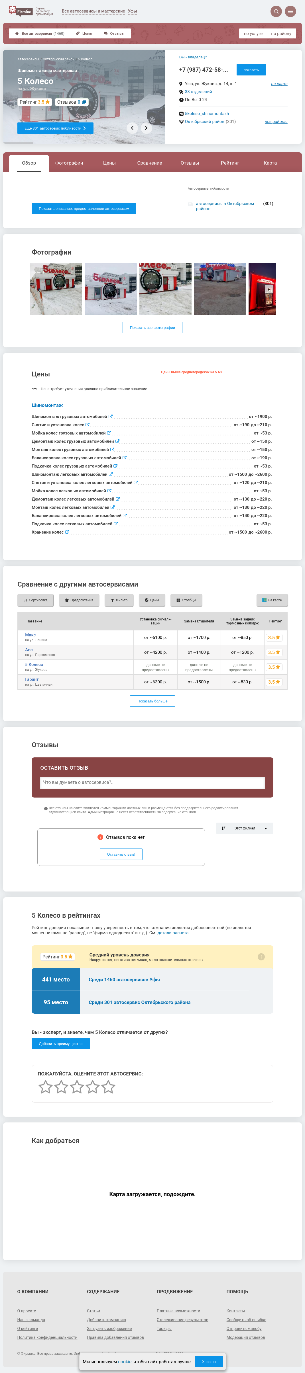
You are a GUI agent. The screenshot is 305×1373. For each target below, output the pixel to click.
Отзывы (114, 33)
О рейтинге (27, 1328)
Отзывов (68, 102)
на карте (279, 83)
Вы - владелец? (193, 57)
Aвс (28, 649)
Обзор (29, 163)
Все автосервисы (39, 33)
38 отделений (198, 91)
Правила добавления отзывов (115, 1337)
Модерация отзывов (246, 1337)
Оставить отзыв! (121, 854)
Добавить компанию (106, 1319)
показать (251, 70)
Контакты (236, 1311)
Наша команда (31, 1319)
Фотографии (69, 163)
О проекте (26, 1311)
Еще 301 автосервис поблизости (55, 128)
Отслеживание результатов (182, 1319)
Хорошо (209, 1362)
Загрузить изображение (109, 1328)
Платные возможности (178, 1311)
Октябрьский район (204, 121)
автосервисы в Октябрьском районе (225, 206)
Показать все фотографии (152, 327)
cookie (124, 1361)
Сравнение (149, 163)
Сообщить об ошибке (246, 1319)
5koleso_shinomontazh (207, 113)
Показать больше (152, 701)
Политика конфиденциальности (47, 1337)
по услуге (253, 33)
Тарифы (164, 1328)
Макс (30, 635)
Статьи (93, 1311)
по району (281, 33)
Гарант (32, 679)
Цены (84, 33)
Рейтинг (230, 163)
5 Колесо (34, 664)
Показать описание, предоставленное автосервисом (84, 208)
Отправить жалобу (244, 1328)
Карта (270, 163)
